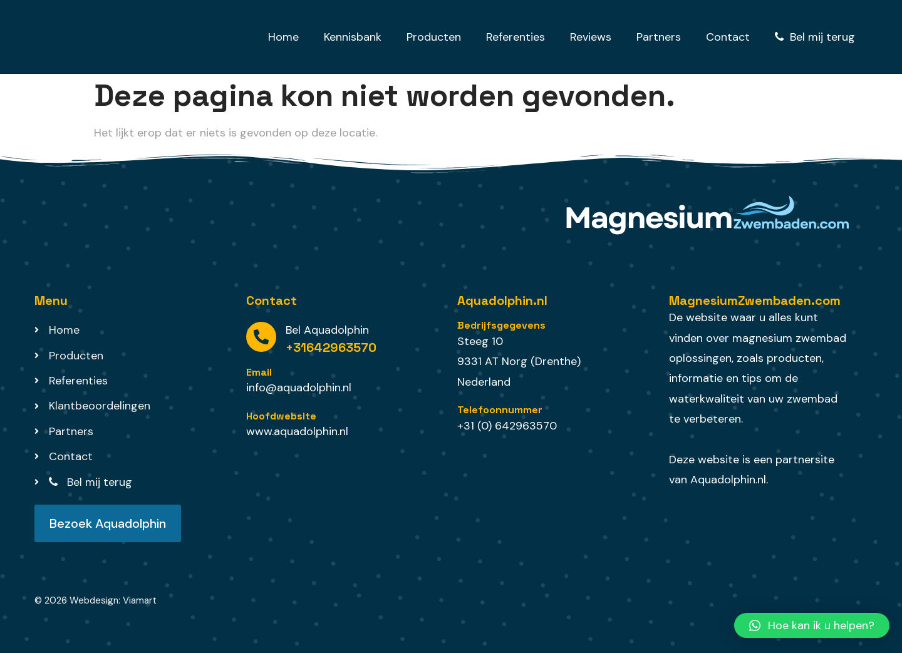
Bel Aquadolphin (327, 329)
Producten (434, 36)
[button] (811, 625)
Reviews (590, 36)
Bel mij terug (815, 36)
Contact (728, 36)
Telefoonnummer (499, 409)
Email (259, 372)
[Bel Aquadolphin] (261, 337)
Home (283, 36)
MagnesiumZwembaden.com (755, 300)
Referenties (515, 36)
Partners (658, 36)
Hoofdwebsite (281, 416)
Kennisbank (352, 36)
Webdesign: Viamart (113, 600)
